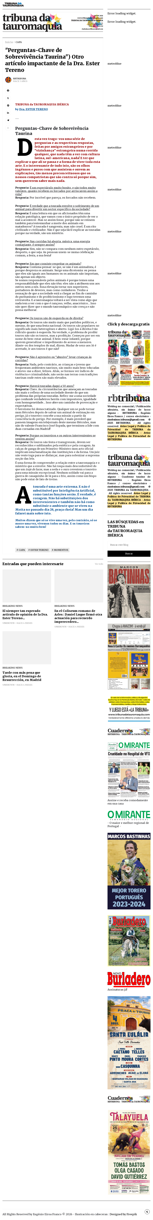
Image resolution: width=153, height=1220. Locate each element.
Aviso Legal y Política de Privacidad (129, 434)
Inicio (9, 42)
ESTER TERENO (39, 550)
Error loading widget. (122, 13)
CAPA (19, 42)
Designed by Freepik (123, 1214)
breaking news (12, 606)
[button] (8, 128)
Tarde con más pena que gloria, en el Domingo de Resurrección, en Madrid (21, 676)
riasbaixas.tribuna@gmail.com (126, 419)
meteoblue (114, 63)
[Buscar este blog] (129, 545)
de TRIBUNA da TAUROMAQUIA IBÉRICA (129, 431)
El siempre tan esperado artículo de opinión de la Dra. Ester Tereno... (25, 614)
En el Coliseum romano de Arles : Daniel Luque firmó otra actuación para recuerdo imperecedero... (78, 616)
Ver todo (99, 564)
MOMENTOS (61, 550)
